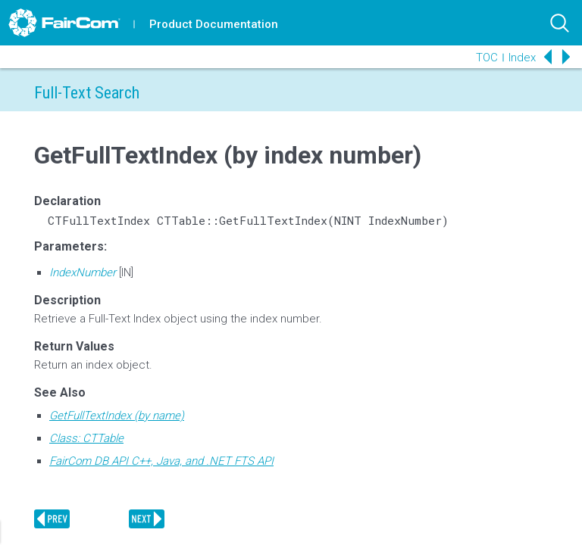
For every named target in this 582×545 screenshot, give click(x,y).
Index (522, 57)
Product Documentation (213, 24)
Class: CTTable (86, 438)
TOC (487, 57)
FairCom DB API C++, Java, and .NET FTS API (161, 461)
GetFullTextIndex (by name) (116, 415)
